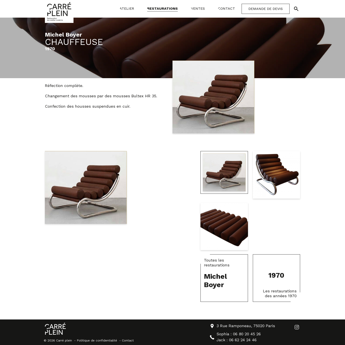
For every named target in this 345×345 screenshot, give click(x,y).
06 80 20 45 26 (247, 334)
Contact (128, 340)
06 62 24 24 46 (243, 340)
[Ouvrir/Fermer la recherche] (296, 8)
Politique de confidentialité (97, 340)
